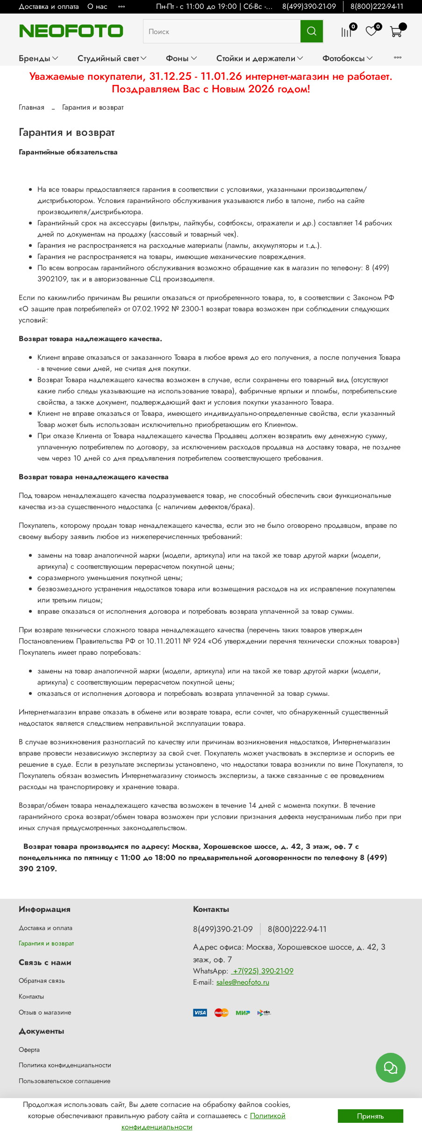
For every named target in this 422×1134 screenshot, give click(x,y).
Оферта (29, 1049)
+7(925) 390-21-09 (262, 971)
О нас (97, 6)
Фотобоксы (348, 58)
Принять (370, 1116)
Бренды (39, 58)
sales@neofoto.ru (242, 982)
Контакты (31, 996)
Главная (31, 107)
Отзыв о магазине (45, 1012)
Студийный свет (113, 58)
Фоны (182, 58)
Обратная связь (42, 980)
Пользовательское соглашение (64, 1080)
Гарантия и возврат (46, 943)
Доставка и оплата (49, 6)
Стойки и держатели (260, 58)
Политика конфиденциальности (65, 1065)
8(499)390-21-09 (309, 6)
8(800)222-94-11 (376, 6)
